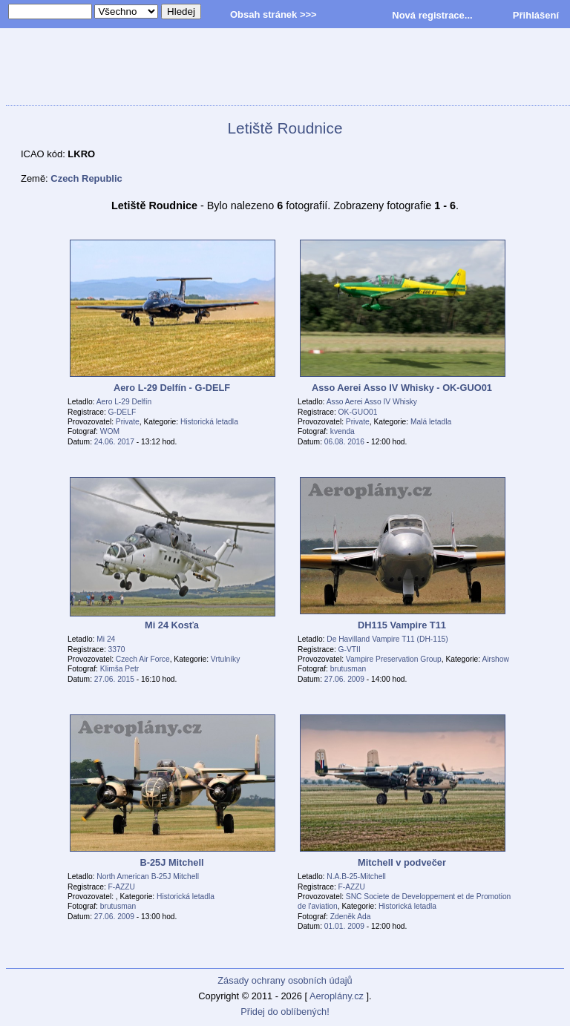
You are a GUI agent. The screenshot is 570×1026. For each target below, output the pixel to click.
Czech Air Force (143, 659)
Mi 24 (105, 639)
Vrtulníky (225, 659)
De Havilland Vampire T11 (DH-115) (387, 639)
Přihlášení (536, 15)
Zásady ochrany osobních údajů (284, 980)
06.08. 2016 (344, 442)
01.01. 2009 (344, 926)
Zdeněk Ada (350, 916)
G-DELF (122, 412)
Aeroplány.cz (336, 996)
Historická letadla (209, 422)
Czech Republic (86, 178)
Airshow (495, 659)
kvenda (342, 431)
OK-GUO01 (358, 412)
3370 (116, 649)
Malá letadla (430, 422)
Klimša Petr (119, 669)
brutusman (348, 669)
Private (128, 422)
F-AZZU (121, 887)
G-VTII (349, 649)
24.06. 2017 (114, 442)
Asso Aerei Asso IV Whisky (372, 402)
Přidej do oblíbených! (285, 1011)
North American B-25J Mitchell (147, 876)
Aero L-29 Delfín (124, 402)
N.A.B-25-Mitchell (356, 876)
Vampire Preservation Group (394, 659)
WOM (109, 431)
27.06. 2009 (344, 679)
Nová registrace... (432, 15)
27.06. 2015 (114, 679)
